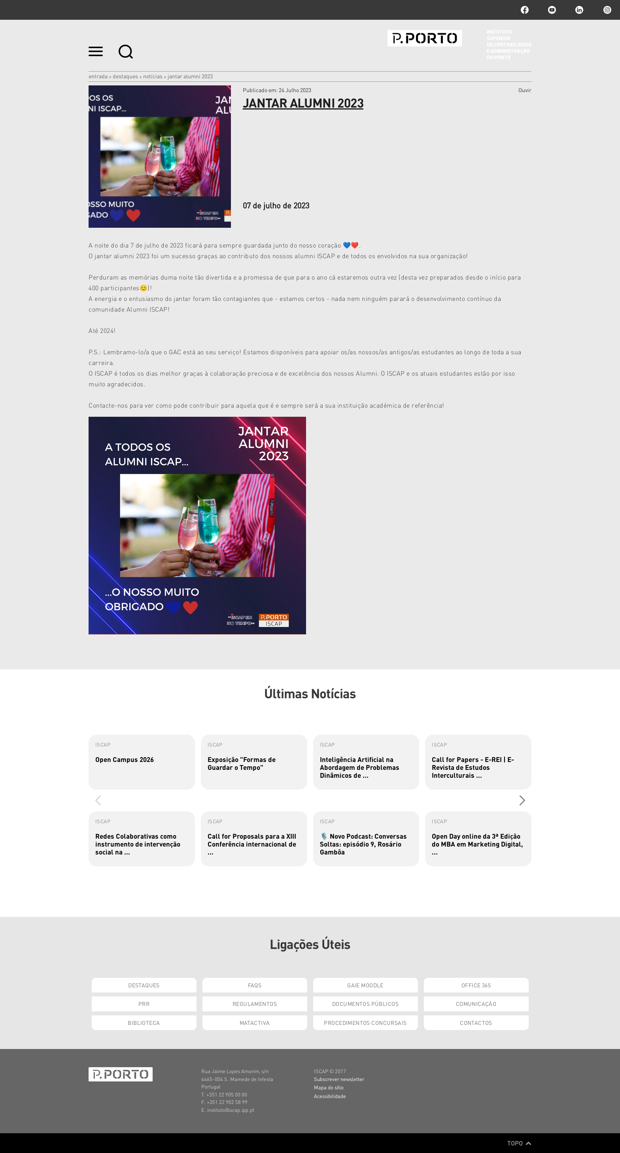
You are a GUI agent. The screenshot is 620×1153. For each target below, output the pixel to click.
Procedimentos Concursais (365, 1022)
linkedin (579, 10)
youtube (552, 10)
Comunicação (476, 1003)
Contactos (476, 1022)
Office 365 (476, 985)
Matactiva (255, 1022)
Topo (519, 1143)
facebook (525, 10)
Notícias (153, 75)
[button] (522, 800)
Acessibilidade (330, 1096)
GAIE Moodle (365, 985)
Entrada (98, 75)
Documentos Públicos (365, 1003)
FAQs (255, 985)
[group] (142, 762)
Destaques (125, 75)
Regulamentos (254, 1003)
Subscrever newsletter (339, 1079)
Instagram (607, 10)
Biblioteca (144, 1022)
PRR (143, 1003)
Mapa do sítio (329, 1087)
